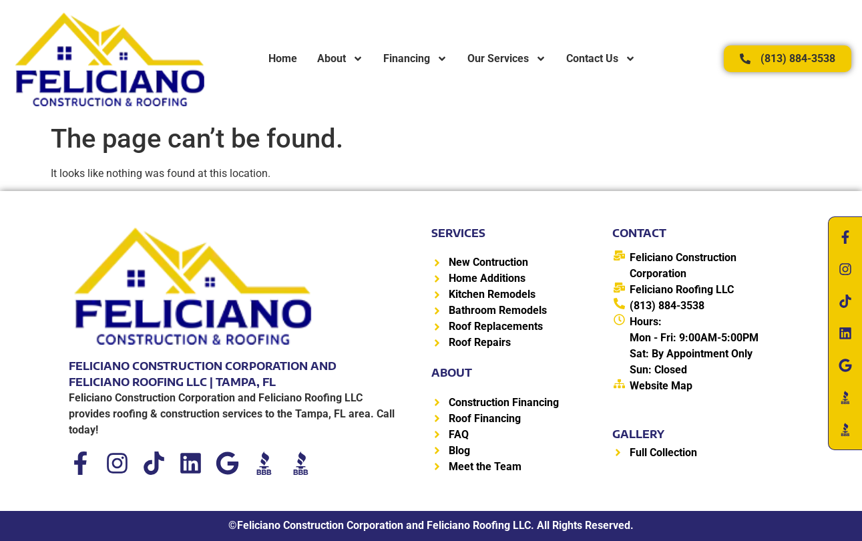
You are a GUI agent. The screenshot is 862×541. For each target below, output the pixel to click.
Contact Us (601, 59)
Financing (415, 59)
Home (282, 58)
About (340, 59)
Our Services (506, 59)
